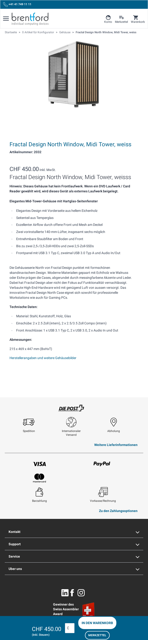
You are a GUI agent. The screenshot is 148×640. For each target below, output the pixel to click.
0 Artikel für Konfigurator (38, 32)
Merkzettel (97, 635)
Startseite (11, 32)
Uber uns (74, 568)
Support (74, 544)
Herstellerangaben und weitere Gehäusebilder (43, 358)
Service (74, 556)
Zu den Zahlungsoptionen (118, 511)
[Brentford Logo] (30, 19)
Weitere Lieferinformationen (116, 445)
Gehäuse (64, 32)
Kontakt (74, 531)
